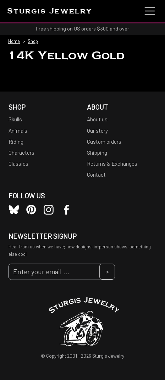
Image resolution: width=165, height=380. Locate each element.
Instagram (48, 209)
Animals (18, 130)
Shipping (97, 152)
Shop (33, 41)
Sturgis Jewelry (49, 11)
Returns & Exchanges (112, 163)
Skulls (15, 119)
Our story (97, 130)
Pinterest (31, 209)
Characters (21, 152)
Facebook (66, 209)
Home (14, 41)
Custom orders (104, 141)
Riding (16, 141)
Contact (96, 174)
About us (97, 119)
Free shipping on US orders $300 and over (82, 29)
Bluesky (14, 209)
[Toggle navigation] (150, 11)
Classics (18, 163)
